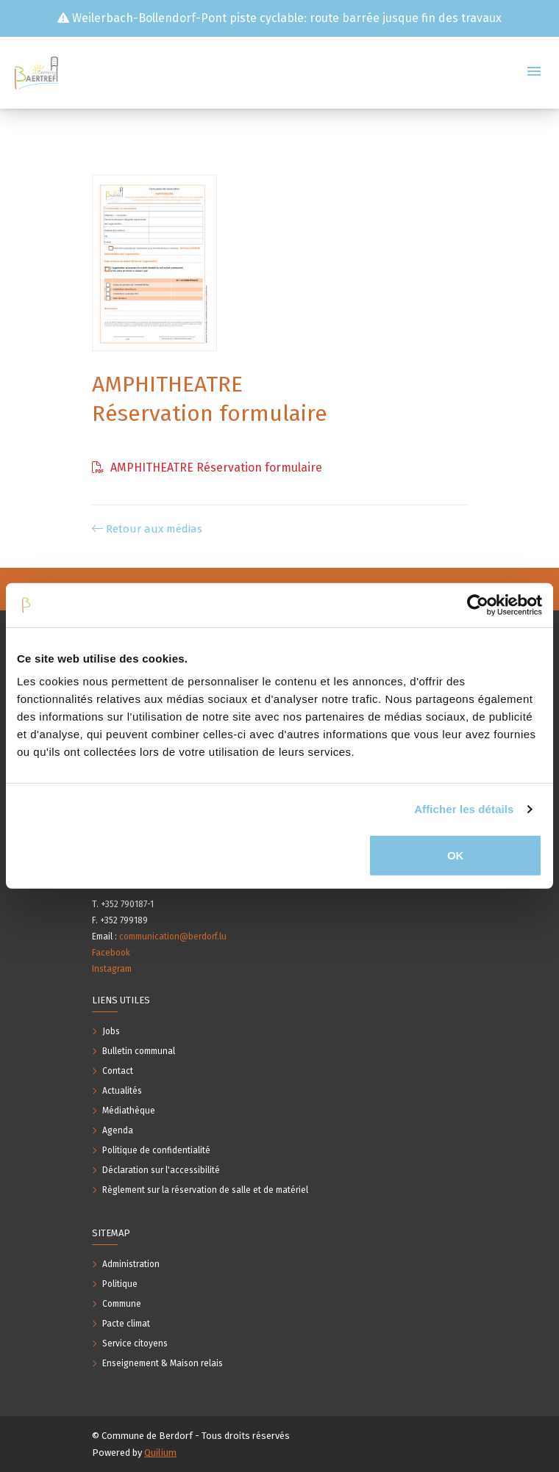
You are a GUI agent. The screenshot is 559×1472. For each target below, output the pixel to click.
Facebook (111, 953)
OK (455, 855)
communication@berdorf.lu (173, 936)
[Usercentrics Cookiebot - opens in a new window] (477, 605)
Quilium (160, 1452)
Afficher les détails (463, 809)
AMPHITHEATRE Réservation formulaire (207, 468)
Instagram (112, 969)
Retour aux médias (147, 528)
